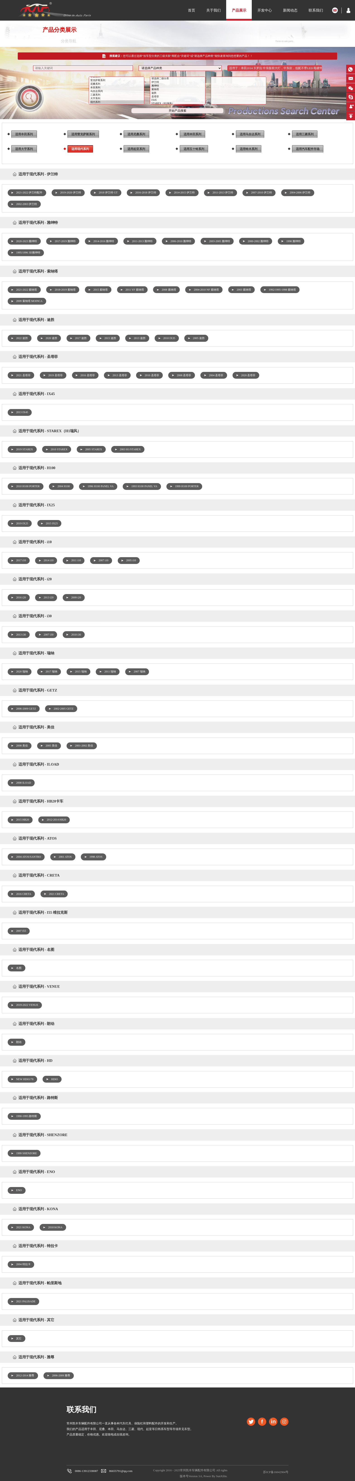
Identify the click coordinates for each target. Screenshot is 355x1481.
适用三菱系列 (305, 134)
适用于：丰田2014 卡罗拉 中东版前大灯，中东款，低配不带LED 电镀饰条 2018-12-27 (275, 72)
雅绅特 (178, 89)
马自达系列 (117, 94)
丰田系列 (117, 80)
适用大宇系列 (24, 149)
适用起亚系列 (136, 149)
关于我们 (213, 10)
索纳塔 (178, 93)
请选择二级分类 (178, 82)
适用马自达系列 (250, 134)
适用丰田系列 (24, 134)
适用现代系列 (80, 149)
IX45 (178, 103)
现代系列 (117, 105)
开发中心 (264, 10)
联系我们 (316, 10)
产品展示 (239, 10)
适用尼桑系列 (136, 134)
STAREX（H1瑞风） (178, 106)
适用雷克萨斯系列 (83, 134)
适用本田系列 (192, 134)
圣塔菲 (178, 100)
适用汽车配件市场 (307, 149)
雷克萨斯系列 (117, 84)
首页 (191, 10)
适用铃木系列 (248, 149)
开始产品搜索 (177, 114)
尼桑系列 (117, 87)
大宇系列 (117, 102)
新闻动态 (290, 10)
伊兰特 (178, 85)
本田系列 (117, 91)
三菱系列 (117, 98)
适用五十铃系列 (194, 149)
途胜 (178, 96)
